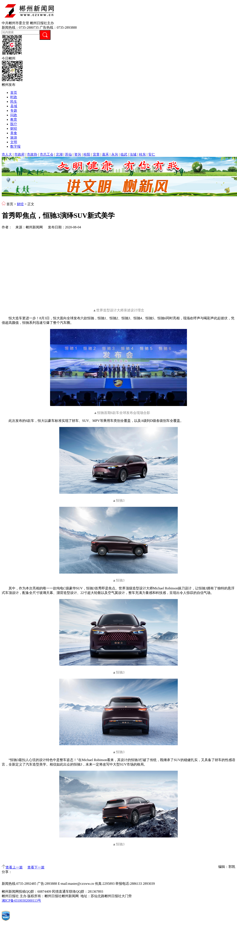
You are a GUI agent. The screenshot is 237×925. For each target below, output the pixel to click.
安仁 (151, 154)
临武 (123, 154)
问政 (13, 115)
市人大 (7, 154)
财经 (13, 128)
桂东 (142, 154)
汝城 (133, 154)
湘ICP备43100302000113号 (21, 900)
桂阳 (86, 154)
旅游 (13, 137)
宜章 (96, 154)
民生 (13, 101)
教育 (13, 119)
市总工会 (46, 154)
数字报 (15, 146)
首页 (13, 92)
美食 (13, 133)
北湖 (59, 154)
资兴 (77, 154)
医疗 (13, 124)
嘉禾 (105, 154)
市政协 (32, 154)
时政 (13, 97)
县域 (13, 106)
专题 (13, 110)
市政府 (19, 154)
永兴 (114, 154)
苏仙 (68, 154)
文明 (13, 142)
